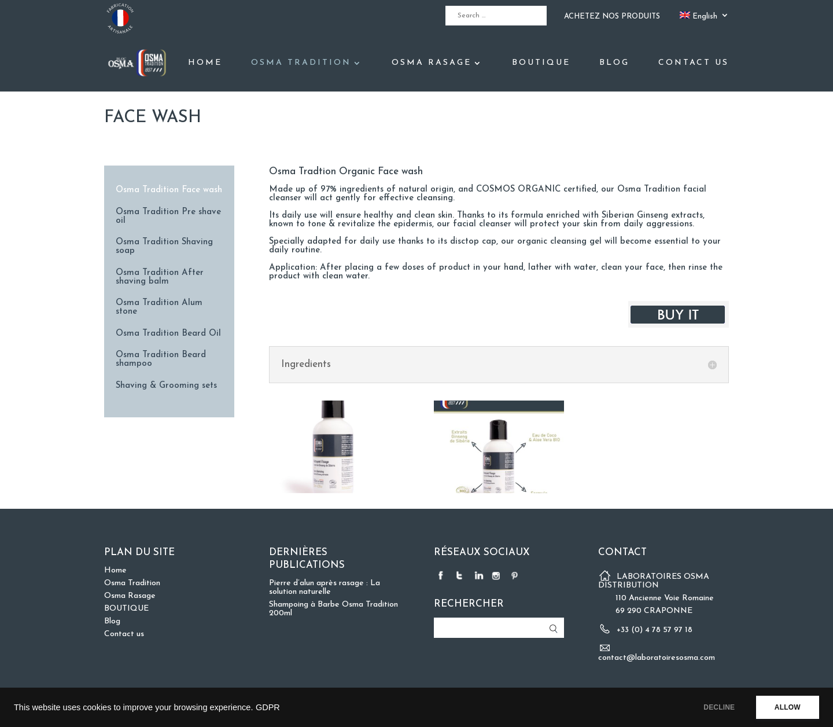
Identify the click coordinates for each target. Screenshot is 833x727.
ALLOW (786, 707)
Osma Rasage (431, 63)
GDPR (268, 707)
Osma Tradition (301, 63)
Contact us (693, 63)
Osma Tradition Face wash (169, 190)
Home (205, 63)
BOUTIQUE (541, 63)
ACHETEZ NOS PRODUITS (612, 16)
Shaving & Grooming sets (166, 385)
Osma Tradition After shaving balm (160, 277)
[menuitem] (704, 19)
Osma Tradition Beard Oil (168, 333)
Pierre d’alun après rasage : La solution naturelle (324, 587)
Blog (614, 63)
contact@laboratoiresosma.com (656, 657)
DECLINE (714, 707)
